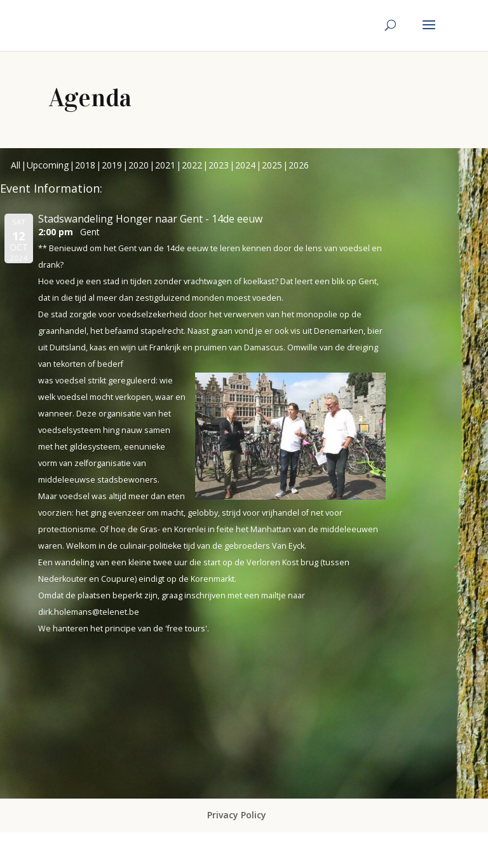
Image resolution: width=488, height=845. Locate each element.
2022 (192, 165)
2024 (245, 165)
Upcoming (48, 165)
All (15, 165)
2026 (298, 165)
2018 (85, 165)
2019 (112, 165)
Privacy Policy (236, 815)
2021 (165, 165)
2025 (272, 165)
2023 (218, 165)
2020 (138, 165)
